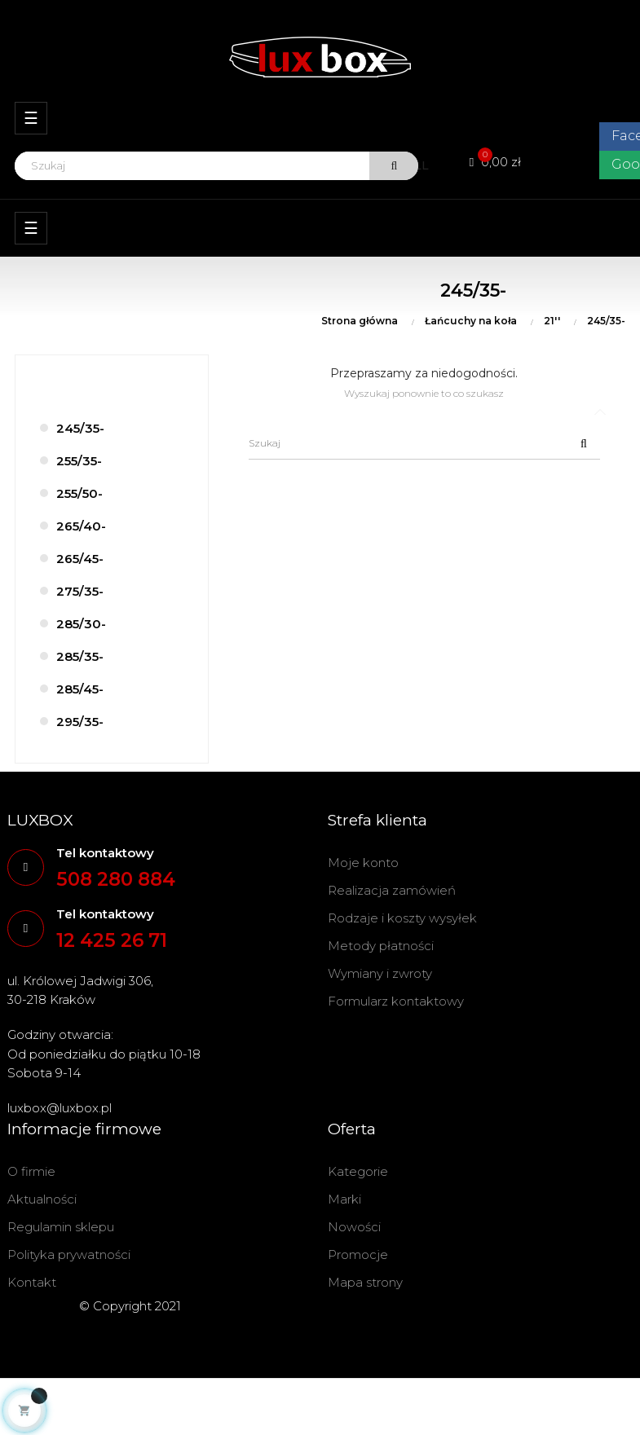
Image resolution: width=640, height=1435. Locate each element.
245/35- (80, 428)
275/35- (80, 591)
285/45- (80, 689)
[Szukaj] (424, 443)
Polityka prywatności (68, 1254)
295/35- (80, 721)
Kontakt (31, 1282)
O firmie (31, 1171)
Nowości (354, 1227)
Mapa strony (365, 1282)
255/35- (79, 461)
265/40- (81, 526)
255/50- (79, 493)
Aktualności (42, 1199)
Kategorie (358, 1171)
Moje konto (363, 862)
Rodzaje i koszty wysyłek (402, 918)
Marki (344, 1199)
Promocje (358, 1254)
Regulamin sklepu (60, 1227)
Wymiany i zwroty (380, 973)
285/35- (80, 656)
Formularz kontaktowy (396, 1001)
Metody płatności (381, 945)
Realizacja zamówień (392, 890)
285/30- (81, 624)
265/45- (80, 558)
